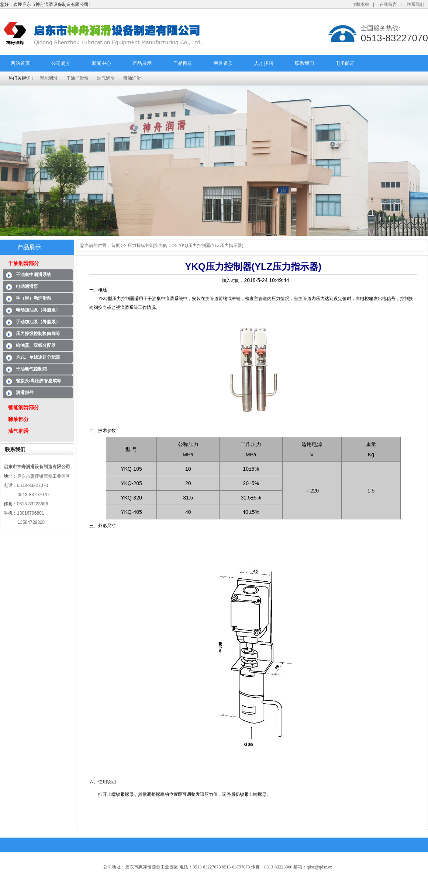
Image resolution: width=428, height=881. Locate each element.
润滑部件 (25, 392)
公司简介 (60, 63)
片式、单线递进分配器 (38, 357)
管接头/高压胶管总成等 (38, 380)
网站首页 (20, 63)
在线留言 (388, 4)
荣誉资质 (223, 63)
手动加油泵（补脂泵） (38, 321)
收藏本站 (360, 4)
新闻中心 (101, 63)
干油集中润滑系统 (33, 274)
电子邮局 (345, 63)
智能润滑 (49, 78)
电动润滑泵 (27, 286)
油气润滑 (106, 78)
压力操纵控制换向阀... (149, 245)
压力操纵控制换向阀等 (38, 333)
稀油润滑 (132, 78)
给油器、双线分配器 (36, 345)
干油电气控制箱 (31, 369)
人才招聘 (263, 63)
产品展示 (142, 63)
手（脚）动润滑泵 (33, 298)
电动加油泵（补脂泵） (38, 310)
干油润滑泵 (77, 78)
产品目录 (182, 63)
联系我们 (415, 4)
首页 (115, 245)
